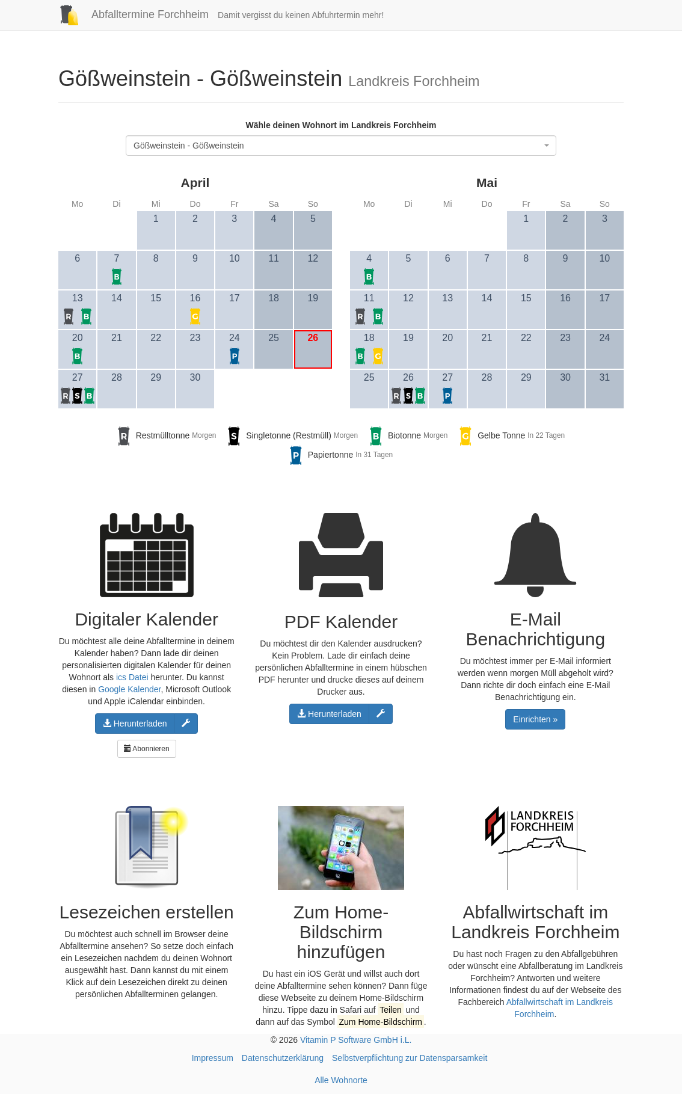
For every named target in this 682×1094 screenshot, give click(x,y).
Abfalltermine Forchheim (129, 14)
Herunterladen (135, 723)
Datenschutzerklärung (283, 1058)
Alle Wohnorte (341, 1080)
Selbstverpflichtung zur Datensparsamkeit (409, 1058)
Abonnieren (147, 749)
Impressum (212, 1058)
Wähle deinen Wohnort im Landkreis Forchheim (340, 125)
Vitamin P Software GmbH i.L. (355, 1040)
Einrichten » (535, 719)
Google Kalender (129, 689)
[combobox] (341, 145)
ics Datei (132, 677)
